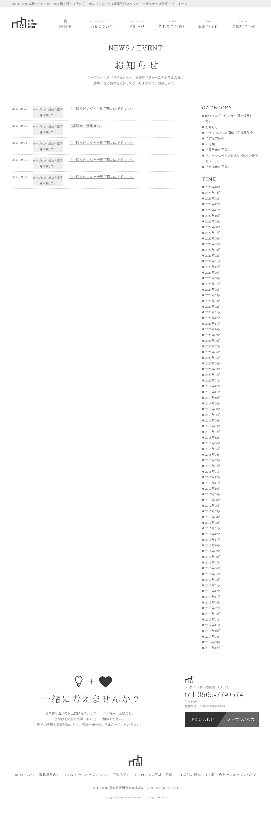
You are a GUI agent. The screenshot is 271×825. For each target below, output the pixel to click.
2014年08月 (213, 636)
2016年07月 (213, 562)
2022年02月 (213, 255)
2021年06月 (213, 289)
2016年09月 (213, 551)
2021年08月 (213, 278)
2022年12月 (213, 204)
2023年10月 (213, 187)
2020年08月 (213, 340)
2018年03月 (213, 460)
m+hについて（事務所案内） (37, 775)
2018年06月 (213, 443)
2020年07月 (213, 346)
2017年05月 (213, 511)
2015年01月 (213, 619)
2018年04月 (213, 454)
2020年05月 (213, 358)
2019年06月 (213, 415)
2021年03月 (213, 301)
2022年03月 (213, 250)
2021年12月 (213, 267)
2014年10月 (213, 631)
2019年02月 (213, 432)
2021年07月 (213, 284)
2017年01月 (213, 528)
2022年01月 (213, 261)
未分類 (210, 144)
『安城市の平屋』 (218, 167)
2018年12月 (213, 437)
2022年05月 (213, 244)
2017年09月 (213, 494)
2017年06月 (213, 505)
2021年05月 (213, 295)
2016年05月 (213, 574)
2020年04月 (213, 363)
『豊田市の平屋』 (218, 150)
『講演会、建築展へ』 (86, 126)
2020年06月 (213, 352)
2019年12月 (213, 386)
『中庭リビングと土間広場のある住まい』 (102, 109)
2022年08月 (213, 227)
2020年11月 (213, 323)
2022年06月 (213, 238)
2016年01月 (213, 585)
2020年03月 (213, 369)
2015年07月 (213, 608)
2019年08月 (213, 409)
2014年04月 (213, 642)
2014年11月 (213, 625)
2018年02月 (213, 466)
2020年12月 (213, 318)
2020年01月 (213, 380)
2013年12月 (213, 648)
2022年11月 (213, 210)
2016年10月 (213, 545)
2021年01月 (213, 312)
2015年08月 (213, 602)
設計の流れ (192, 775)
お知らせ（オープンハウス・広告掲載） (99, 775)
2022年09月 (213, 221)
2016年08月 (213, 557)
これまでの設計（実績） (157, 775)
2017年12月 (213, 477)
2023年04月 (213, 193)
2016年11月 (213, 540)
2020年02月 (213, 375)
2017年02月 (213, 522)
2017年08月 (213, 500)
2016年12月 (213, 534)
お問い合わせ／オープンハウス (233, 775)
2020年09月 (213, 335)
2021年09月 (213, 272)
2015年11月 (213, 597)
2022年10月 (213, 216)
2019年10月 (213, 398)
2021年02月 (213, 306)
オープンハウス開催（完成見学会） (230, 133)
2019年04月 (213, 420)
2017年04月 (213, 517)
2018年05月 (213, 449)
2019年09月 (213, 403)
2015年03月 (213, 614)
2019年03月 (213, 426)
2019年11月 (213, 392)
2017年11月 (213, 483)
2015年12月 (213, 591)
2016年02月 (213, 580)
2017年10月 (213, 488)
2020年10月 (213, 329)
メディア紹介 (214, 138)
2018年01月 (213, 471)
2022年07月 (213, 233)
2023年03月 (213, 198)
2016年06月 (213, 568)
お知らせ (211, 127)
